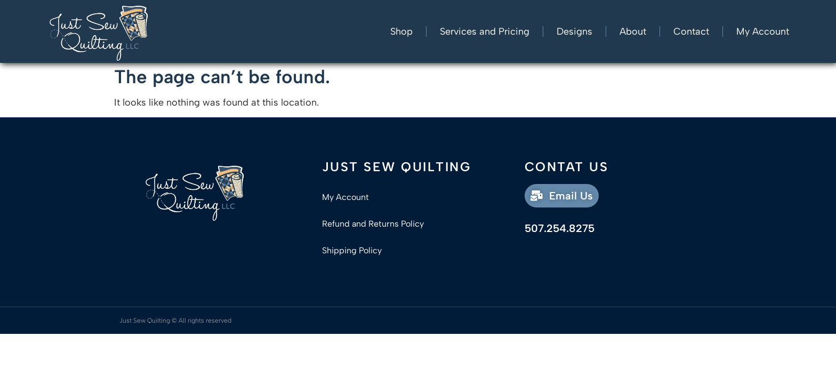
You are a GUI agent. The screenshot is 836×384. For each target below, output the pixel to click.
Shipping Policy (352, 250)
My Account (762, 31)
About (633, 31)
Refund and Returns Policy (373, 224)
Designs (574, 31)
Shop (401, 31)
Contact (691, 31)
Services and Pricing (484, 31)
